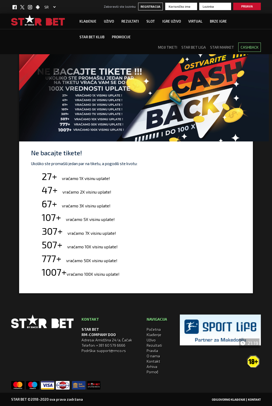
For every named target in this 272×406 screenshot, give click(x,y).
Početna (154, 329)
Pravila (152, 350)
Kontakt (153, 361)
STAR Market (222, 47)
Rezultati (130, 21)
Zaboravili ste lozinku (120, 6)
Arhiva (152, 366)
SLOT (150, 21)
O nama (153, 356)
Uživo (151, 340)
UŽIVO (109, 21)
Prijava (247, 6)
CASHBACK (249, 47)
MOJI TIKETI (167, 47)
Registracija (150, 6)
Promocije (121, 37)
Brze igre (218, 21)
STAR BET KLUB (91, 37)
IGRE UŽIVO (171, 21)
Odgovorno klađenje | (229, 399)
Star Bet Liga (193, 47)
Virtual (195, 21)
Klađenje (87, 21)
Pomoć (152, 372)
